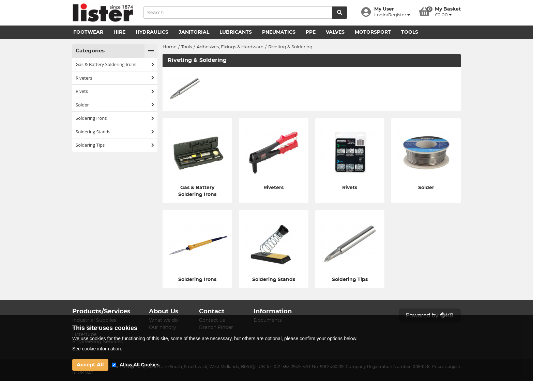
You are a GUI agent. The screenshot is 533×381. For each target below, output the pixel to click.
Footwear (88, 32)
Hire (119, 32)
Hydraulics (152, 32)
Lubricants (235, 32)
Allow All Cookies (139, 364)
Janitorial (194, 32)
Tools (409, 32)
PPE (311, 32)
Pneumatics (278, 32)
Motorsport (373, 32)
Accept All (90, 364)
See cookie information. (97, 348)
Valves (335, 32)
